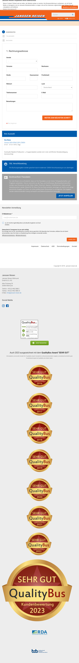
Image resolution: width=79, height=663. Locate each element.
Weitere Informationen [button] (9, 9)
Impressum (34, 246)
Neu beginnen (11, 123)
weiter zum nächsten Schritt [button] (57, 118)
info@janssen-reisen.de (14, 293)
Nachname (45, 66)
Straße (8, 75)
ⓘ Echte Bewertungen (32, 338)
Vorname (9, 66)
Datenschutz (45, 246)
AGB (53, 246)
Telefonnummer (11, 92)
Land (43, 84)
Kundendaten (8, 31)
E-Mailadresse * (7, 214)
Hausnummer (33, 75)
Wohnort (9, 84)
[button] (39, 343)
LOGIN (60, 18)
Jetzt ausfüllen (65, 196)
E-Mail (44, 92)
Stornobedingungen (63, 246)
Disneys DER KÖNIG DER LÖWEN (14, 142)
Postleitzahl (45, 75)
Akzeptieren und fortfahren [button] (70, 7)
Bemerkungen (10, 101)
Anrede (8, 57)
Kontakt (74, 246)
